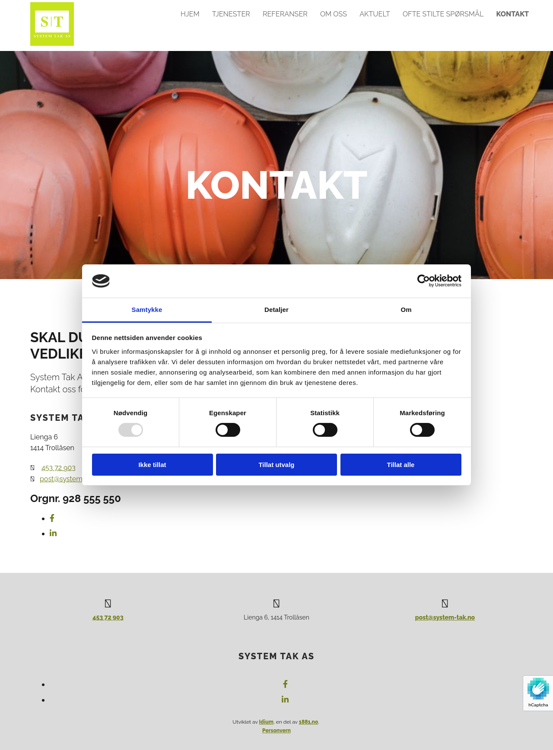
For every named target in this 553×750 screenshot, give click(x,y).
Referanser (286, 14)
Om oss (334, 14)
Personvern (276, 731)
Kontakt (513, 14)
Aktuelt (375, 14)
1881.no (308, 722)
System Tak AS (276, 656)
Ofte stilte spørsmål (444, 14)
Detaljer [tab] (276, 309)
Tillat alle (401, 464)
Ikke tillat (152, 464)
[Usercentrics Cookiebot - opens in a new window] (423, 280)
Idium (266, 722)
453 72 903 (58, 468)
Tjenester (232, 14)
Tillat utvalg (276, 464)
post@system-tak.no (445, 617)
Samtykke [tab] (147, 309)
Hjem (190, 14)
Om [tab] (405, 309)
